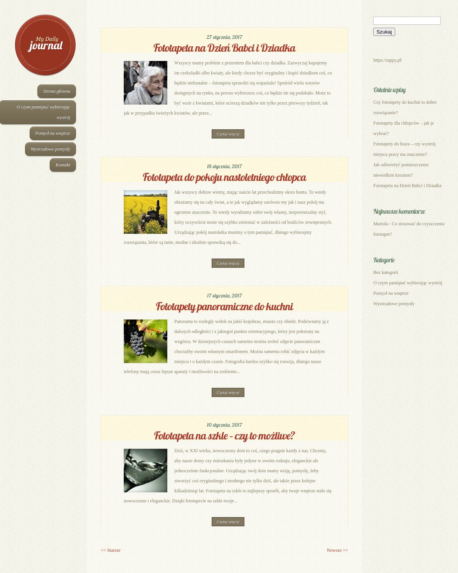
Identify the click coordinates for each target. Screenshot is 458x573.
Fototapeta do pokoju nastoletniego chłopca (224, 177)
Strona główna (56, 91)
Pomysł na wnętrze (53, 133)
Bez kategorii (385, 272)
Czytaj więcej (228, 134)
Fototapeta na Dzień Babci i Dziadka (224, 47)
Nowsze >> (337, 550)
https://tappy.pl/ (387, 60)
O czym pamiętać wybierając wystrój (407, 283)
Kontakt (63, 164)
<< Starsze (110, 550)
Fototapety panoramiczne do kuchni (224, 306)
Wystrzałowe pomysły (51, 149)
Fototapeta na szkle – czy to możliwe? (224, 435)
